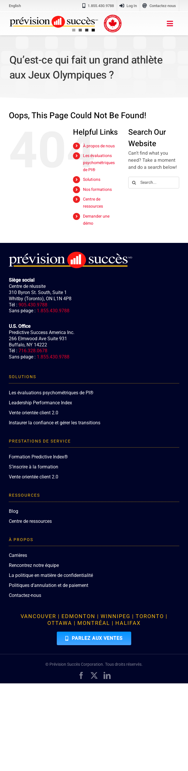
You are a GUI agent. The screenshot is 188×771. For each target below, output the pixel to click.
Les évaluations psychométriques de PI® (99, 163)
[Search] (134, 182)
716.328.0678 (33, 350)
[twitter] (94, 675)
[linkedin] (107, 675)
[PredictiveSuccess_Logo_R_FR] (54, 18)
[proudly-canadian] (113, 17)
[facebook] (81, 675)
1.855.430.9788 (53, 310)
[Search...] (153, 182)
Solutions (91, 179)
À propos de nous (99, 146)
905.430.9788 (33, 305)
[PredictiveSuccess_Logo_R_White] (70, 254)
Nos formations (97, 189)
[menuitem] (15, 5)
